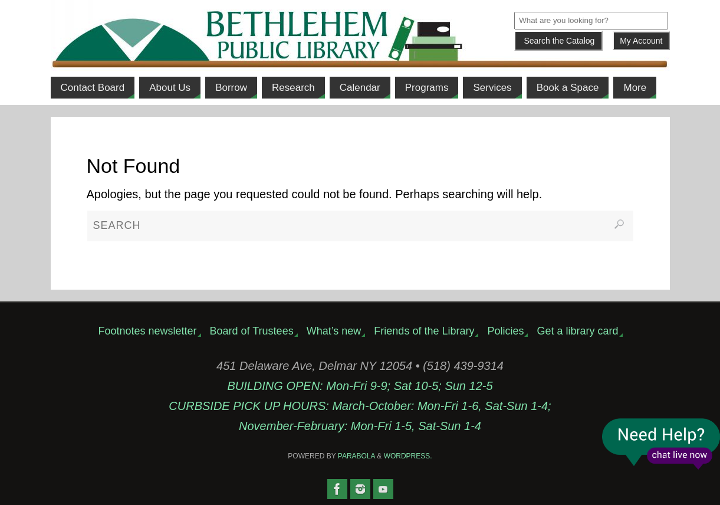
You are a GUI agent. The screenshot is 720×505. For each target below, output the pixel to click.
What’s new (334, 331)
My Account (641, 40)
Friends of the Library (424, 331)
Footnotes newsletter (147, 331)
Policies (505, 331)
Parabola (356, 456)
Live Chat (661, 444)
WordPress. (408, 456)
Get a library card (577, 331)
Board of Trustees (252, 331)
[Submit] (558, 41)
